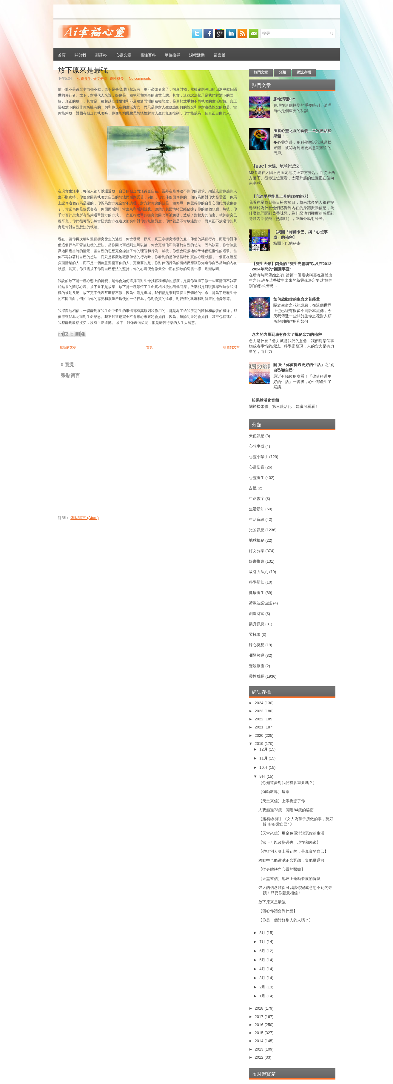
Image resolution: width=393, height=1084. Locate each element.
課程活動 (197, 55)
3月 (262, 978)
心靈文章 (123, 55)
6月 (262, 951)
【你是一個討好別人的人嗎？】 (285, 920)
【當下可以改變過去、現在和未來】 (289, 842)
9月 (262, 776)
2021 (260, 727)
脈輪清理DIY (284, 99)
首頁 (62, 55)
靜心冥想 (256, 645)
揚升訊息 (256, 624)
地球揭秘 (256, 540)
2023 (260, 711)
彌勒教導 (256, 655)
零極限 (255, 634)
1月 (262, 996)
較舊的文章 (231, 347)
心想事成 (256, 446)
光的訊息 (256, 530)
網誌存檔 (304, 72)
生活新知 (256, 509)
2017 (260, 1016)
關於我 (80, 55)
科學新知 (256, 582)
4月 (262, 969)
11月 (264, 758)
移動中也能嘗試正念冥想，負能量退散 (291, 860)
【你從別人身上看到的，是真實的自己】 (293, 851)
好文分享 (100, 78)
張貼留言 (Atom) (84, 517)
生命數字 (256, 498)
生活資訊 (256, 519)
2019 (260, 743)
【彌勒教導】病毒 (273, 791)
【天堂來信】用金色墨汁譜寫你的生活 (291, 833)
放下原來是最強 (83, 69)
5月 (262, 960)
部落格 (101, 55)
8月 (262, 932)
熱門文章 (261, 72)
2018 (260, 1008)
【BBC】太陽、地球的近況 (275, 166)
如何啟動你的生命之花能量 (296, 299)
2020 (260, 735)
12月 (264, 749)
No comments (140, 78)
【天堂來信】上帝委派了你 (281, 801)
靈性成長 (117, 78)
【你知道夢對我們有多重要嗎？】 (287, 782)
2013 (260, 1049)
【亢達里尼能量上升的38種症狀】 (281, 196)
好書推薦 (256, 561)
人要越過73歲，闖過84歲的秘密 (286, 810)
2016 (260, 1024)
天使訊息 (256, 436)
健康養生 (256, 592)
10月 (264, 767)
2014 (260, 1041)
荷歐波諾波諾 (260, 603)
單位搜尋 (172, 55)
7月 (262, 941)
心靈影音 (256, 467)
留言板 (219, 55)
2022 (260, 719)
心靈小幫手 (258, 456)
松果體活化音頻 (265, 400)
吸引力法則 (258, 571)
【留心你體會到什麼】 (277, 911)
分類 (282, 72)
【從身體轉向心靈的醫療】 (281, 869)
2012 (260, 1057)
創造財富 (256, 613)
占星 (253, 488)
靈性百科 (148, 55)
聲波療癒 (256, 666)
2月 (262, 987)
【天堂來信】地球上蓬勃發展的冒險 (289, 878)
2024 (260, 703)
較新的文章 (68, 347)
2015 (260, 1033)
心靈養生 (84, 78)
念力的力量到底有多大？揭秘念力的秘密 (287, 334)
